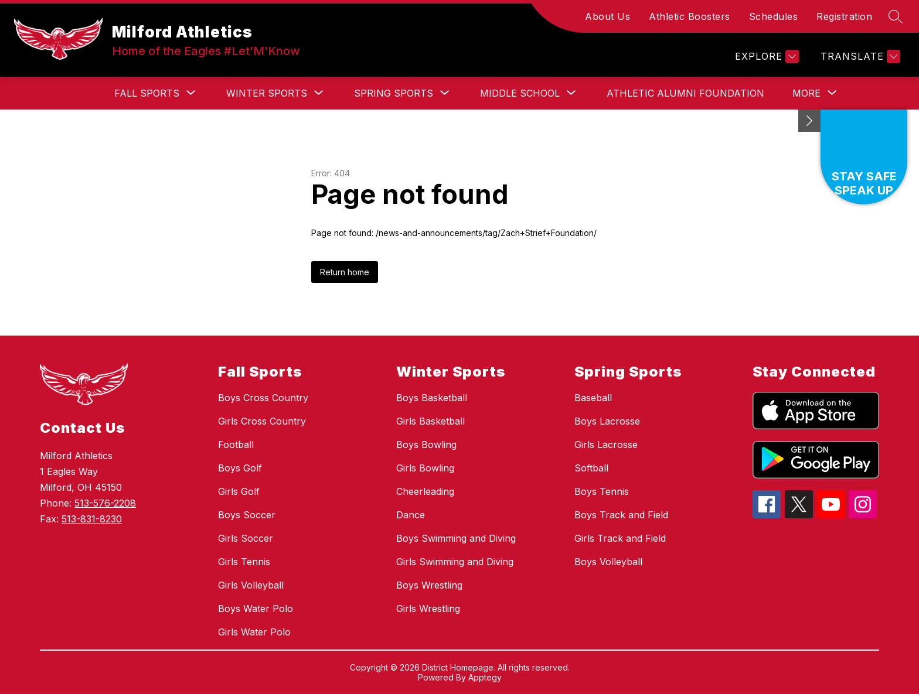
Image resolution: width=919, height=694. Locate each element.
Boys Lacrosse (607, 421)
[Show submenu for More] (806, 93)
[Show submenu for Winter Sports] (266, 93)
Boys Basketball (431, 398)
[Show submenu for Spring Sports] (393, 93)
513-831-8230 (92, 519)
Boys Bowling (426, 444)
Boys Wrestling (429, 585)
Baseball (593, 398)
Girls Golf (239, 491)
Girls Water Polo (254, 632)
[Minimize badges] (809, 121)
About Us (607, 16)
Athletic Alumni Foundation (685, 93)
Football (236, 444)
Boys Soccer (246, 515)
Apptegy (485, 677)
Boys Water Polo (255, 608)
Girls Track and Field (620, 538)
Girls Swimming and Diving (454, 561)
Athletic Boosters (689, 16)
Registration (844, 16)
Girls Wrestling (428, 608)
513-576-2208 (105, 503)
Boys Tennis (601, 491)
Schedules (773, 16)
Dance (410, 515)
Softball (591, 468)
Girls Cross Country (262, 421)
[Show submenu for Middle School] (520, 93)
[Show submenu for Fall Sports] (146, 93)
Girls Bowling (425, 468)
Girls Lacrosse (606, 444)
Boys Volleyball (608, 561)
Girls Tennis (244, 561)
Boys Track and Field (621, 515)
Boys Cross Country (263, 398)
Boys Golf (240, 468)
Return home (344, 272)
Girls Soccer (245, 538)
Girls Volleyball (251, 585)
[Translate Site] (859, 56)
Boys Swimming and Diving (456, 538)
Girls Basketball (430, 421)
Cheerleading (425, 491)
